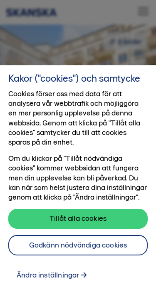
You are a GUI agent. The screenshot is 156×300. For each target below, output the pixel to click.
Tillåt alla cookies (78, 218)
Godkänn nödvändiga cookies (78, 245)
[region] (78, 182)
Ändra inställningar (48, 275)
